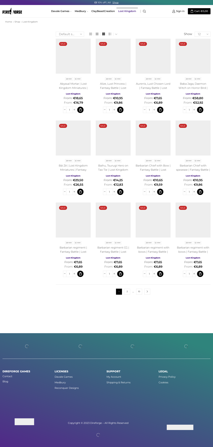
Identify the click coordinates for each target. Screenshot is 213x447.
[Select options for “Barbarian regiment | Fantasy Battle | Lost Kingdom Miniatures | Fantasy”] (80, 274)
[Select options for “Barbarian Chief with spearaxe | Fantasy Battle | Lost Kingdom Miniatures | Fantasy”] (200, 192)
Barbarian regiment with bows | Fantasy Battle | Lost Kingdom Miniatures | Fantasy (153, 254)
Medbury (81, 11)
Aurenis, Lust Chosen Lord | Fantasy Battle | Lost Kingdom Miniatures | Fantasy (153, 90)
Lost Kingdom (127, 11)
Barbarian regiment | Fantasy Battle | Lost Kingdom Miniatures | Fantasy (73, 254)
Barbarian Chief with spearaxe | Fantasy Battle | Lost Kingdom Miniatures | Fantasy (193, 172)
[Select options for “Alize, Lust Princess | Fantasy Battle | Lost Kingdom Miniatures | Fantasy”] (120, 110)
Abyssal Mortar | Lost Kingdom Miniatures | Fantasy (73, 88)
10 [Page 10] (139, 291)
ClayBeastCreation (103, 11)
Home (8, 21)
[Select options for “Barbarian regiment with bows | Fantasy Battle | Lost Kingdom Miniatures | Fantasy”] (160, 274)
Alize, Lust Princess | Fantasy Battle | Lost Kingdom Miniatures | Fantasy (113, 90)
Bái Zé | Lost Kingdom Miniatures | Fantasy (73, 167)
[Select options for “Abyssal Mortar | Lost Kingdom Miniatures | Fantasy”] (80, 110)
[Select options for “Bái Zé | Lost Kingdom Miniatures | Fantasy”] (80, 192)
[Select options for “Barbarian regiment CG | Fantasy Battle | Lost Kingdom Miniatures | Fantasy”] (120, 274)
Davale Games (61, 11)
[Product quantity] (69, 110)
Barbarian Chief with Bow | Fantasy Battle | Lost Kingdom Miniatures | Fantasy (153, 172)
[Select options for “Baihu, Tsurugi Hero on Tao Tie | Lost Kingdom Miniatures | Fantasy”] (120, 192)
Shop (115, 2)
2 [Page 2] (127, 291)
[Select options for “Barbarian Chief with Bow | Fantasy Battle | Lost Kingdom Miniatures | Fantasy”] (160, 192)
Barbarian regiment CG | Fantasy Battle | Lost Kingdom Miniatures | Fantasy (113, 254)
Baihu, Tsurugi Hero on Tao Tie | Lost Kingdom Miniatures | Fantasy (113, 170)
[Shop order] (70, 34)
